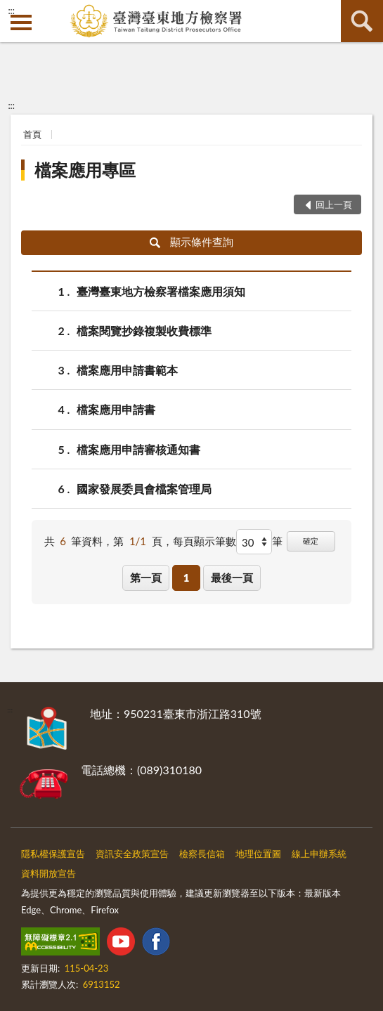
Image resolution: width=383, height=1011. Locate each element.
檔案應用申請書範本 (127, 370)
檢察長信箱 (202, 853)
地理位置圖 (258, 853)
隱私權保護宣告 (53, 853)
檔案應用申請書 (116, 409)
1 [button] (186, 577)
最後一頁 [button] (232, 577)
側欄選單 (21, 22)
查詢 (362, 21)
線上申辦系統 (319, 853)
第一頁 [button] (146, 577)
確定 (310, 540)
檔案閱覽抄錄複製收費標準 (144, 330)
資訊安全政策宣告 (132, 853)
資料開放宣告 (48, 873)
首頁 (32, 134)
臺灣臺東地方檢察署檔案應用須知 (161, 291)
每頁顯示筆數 (204, 541)
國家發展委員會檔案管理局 (144, 489)
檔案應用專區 (85, 169)
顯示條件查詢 (191, 241)
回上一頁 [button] (334, 204)
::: (11, 10)
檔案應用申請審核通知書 (138, 449)
